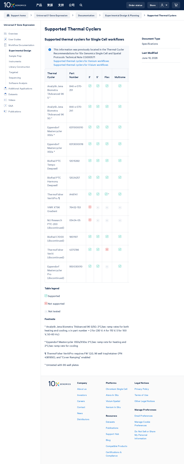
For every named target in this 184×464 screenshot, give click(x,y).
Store (153, 5)
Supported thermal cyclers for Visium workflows (81, 64)
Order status (135, 5)
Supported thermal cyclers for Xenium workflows (81, 61)
